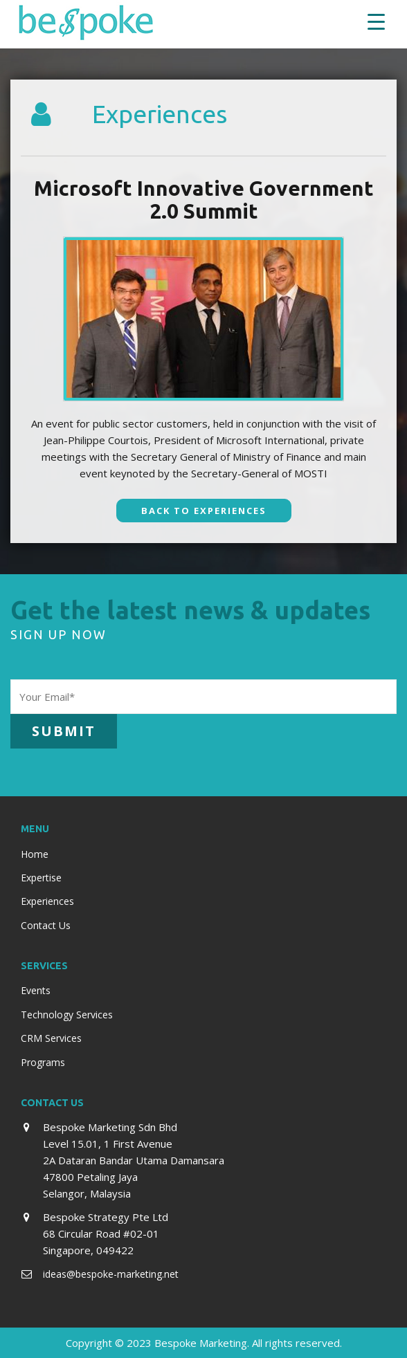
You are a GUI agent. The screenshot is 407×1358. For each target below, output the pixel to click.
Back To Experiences (203, 510)
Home (34, 854)
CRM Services (51, 1038)
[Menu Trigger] (376, 20)
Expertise (41, 877)
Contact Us (46, 925)
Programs (43, 1062)
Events (36, 990)
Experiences (47, 901)
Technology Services (67, 1014)
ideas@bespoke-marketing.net (111, 1274)
